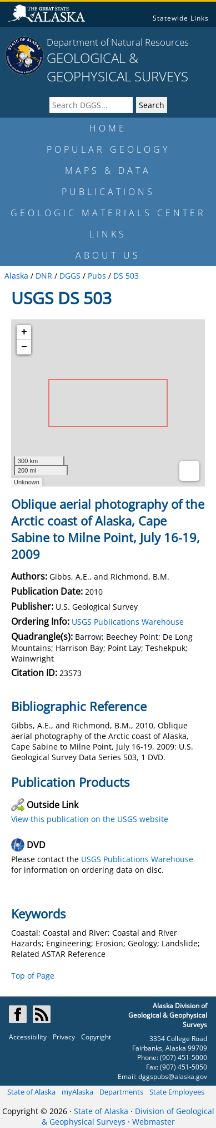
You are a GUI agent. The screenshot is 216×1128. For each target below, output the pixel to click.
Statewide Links (181, 18)
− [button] (24, 347)
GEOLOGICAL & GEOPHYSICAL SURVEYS (117, 66)
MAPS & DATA (108, 170)
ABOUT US (108, 255)
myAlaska (77, 1092)
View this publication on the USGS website (89, 819)
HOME (108, 128)
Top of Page (32, 975)
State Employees (176, 1092)
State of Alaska (31, 1092)
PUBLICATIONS (108, 192)
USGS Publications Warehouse (128, 621)
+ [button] (24, 332)
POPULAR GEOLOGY (108, 149)
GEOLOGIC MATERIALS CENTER (108, 213)
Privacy (64, 1037)
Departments (121, 1092)
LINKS (108, 234)
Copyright (96, 1037)
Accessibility (28, 1037)
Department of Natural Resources (118, 42)
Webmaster (153, 1121)
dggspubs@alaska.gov (172, 1076)
